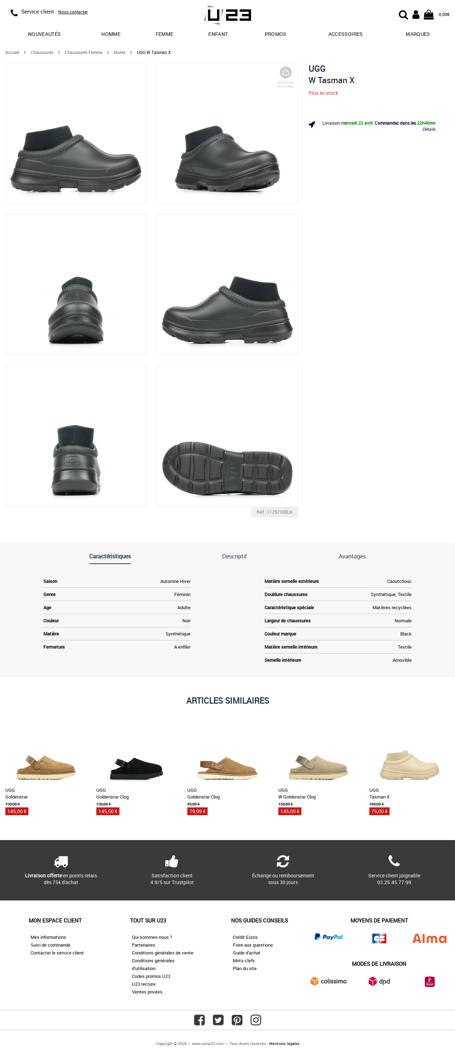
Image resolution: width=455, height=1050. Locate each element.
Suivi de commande (50, 945)
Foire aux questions (253, 945)
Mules (119, 52)
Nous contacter (73, 12)
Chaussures (42, 52)
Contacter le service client (57, 952)
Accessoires (345, 34)
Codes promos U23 (151, 976)
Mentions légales (284, 1043)
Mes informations (48, 937)
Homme (111, 34)
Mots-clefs (244, 960)
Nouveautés (44, 34)
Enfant (218, 34)
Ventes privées (147, 992)
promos (276, 34)
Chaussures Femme (83, 52)
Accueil (12, 52)
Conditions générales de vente (162, 952)
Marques (418, 34)
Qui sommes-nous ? (152, 937)
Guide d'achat (247, 952)
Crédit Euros (245, 937)
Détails (428, 129)
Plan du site (245, 968)
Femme (164, 34)
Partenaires (143, 945)
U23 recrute (144, 984)
